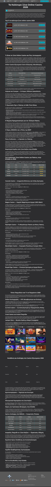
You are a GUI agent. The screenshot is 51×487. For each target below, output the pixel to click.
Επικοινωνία (29, 475)
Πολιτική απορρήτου (42, 475)
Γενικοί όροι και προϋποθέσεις (32, 479)
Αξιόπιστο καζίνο (16, 1)
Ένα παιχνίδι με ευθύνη (31, 478)
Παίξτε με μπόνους (41, 36)
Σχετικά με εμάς (43, 477)
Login (39, 1)
